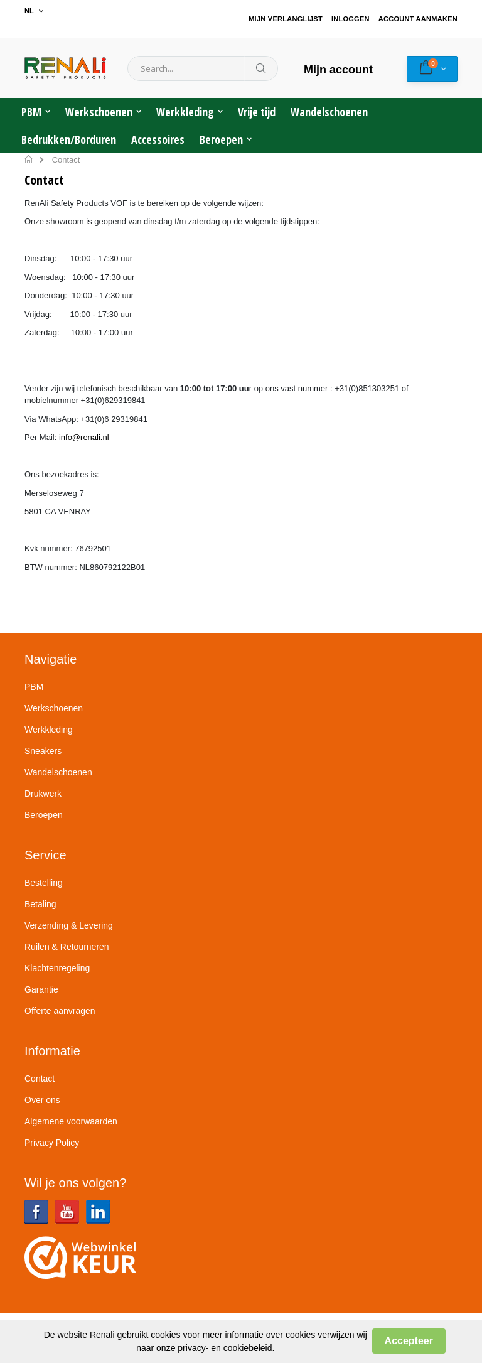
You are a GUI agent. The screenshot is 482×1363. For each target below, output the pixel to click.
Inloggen (350, 19)
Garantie (41, 989)
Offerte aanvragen (59, 1011)
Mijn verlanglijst (286, 19)
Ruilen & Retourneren (66, 947)
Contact (39, 1079)
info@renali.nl (84, 437)
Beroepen (43, 815)
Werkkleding (48, 730)
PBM (33, 687)
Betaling (40, 904)
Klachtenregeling (57, 968)
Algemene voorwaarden (70, 1121)
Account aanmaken (418, 19)
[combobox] (202, 68)
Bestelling (43, 883)
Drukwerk (43, 794)
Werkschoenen (53, 708)
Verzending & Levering (68, 925)
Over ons (42, 1100)
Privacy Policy (51, 1143)
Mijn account (338, 69)
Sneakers (43, 751)
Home (29, 159)
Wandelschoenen (58, 772)
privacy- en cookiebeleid (225, 1348)
